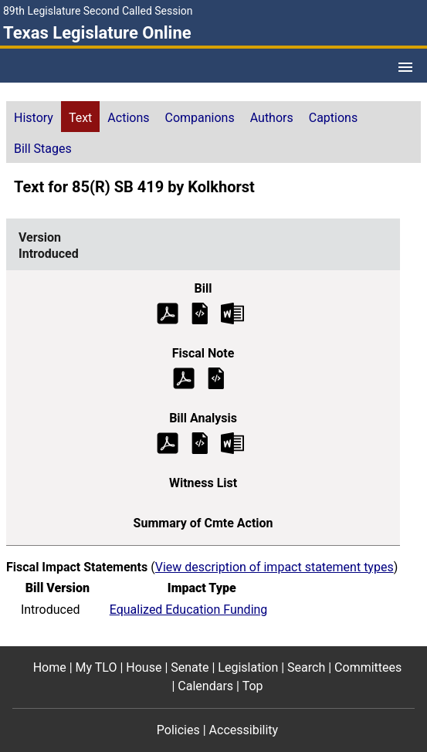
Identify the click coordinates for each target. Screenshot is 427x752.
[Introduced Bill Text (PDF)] (167, 312)
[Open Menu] (405, 67)
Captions (333, 117)
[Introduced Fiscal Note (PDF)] (183, 377)
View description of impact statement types (274, 567)
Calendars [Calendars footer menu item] (205, 686)
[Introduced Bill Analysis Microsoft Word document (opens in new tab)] (232, 442)
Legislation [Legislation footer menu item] (248, 667)
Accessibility (244, 730)
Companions (200, 117)
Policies (178, 730)
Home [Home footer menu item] (49, 667)
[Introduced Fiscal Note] (216, 377)
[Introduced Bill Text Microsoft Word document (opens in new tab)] (232, 312)
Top (252, 686)
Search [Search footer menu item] (306, 667)
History (33, 117)
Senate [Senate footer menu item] (189, 667)
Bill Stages (43, 148)
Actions (128, 117)
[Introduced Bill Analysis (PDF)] (167, 442)
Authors (271, 117)
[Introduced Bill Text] (200, 312)
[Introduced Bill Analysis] (200, 442)
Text (80, 117)
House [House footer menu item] (143, 667)
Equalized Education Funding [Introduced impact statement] (189, 609)
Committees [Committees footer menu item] (368, 667)
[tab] (33, 116)
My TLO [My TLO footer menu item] (96, 667)
